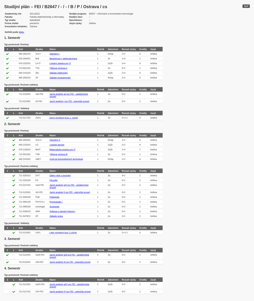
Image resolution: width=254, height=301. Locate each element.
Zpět (246, 6)
